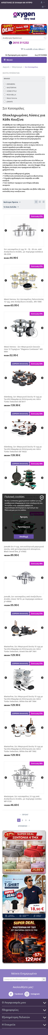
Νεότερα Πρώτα (11, 202)
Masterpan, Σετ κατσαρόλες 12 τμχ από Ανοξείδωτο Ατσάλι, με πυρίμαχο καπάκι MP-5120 (23, 798)
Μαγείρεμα (17, 67)
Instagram (32, 994)
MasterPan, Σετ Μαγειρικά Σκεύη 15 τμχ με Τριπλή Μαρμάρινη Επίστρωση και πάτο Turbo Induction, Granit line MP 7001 (23, 649)
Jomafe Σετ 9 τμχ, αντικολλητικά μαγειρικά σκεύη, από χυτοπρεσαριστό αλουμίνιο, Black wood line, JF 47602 (24, 549)
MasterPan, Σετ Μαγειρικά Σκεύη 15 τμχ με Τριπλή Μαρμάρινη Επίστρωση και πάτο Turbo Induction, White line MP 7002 (23, 749)
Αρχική (6, 67)
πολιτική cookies (23, 505)
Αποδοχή (23, 536)
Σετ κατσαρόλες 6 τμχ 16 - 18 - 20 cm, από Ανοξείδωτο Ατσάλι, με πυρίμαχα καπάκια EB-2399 (23, 251)
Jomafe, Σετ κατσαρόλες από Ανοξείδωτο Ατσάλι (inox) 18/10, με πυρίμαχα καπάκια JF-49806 (23, 599)
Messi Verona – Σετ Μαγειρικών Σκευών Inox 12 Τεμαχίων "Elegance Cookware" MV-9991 (23, 349)
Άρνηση (24, 516)
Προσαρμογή (24, 526)
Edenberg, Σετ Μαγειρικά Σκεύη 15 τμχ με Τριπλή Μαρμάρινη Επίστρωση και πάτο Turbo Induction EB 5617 (23, 399)
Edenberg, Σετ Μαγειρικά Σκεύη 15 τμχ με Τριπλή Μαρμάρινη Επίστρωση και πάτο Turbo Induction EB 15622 (23, 449)
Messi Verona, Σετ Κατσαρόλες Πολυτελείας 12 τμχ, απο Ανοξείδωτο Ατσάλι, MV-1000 (24, 300)
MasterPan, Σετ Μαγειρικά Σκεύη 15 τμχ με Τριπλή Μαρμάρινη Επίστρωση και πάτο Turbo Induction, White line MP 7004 (23, 699)
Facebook (15, 994)
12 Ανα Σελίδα (11, 207)
